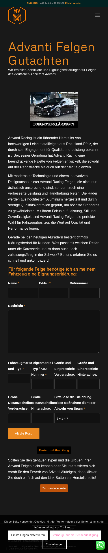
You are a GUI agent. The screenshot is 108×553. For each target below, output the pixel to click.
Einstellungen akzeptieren (28, 535)
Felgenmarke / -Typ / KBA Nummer (42, 368)
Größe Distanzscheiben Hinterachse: (42, 403)
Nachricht (16, 305)
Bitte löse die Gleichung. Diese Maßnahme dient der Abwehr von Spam (75, 403)
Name (13, 283)
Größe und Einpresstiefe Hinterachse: (88, 368)
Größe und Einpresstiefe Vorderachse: (64, 368)
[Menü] (97, 15)
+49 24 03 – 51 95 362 (52, 3)
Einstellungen (54, 544)
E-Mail (45, 283)
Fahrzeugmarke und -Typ (19, 365)
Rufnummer (79, 283)
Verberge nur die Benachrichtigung (75, 535)
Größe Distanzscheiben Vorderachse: (19, 403)
